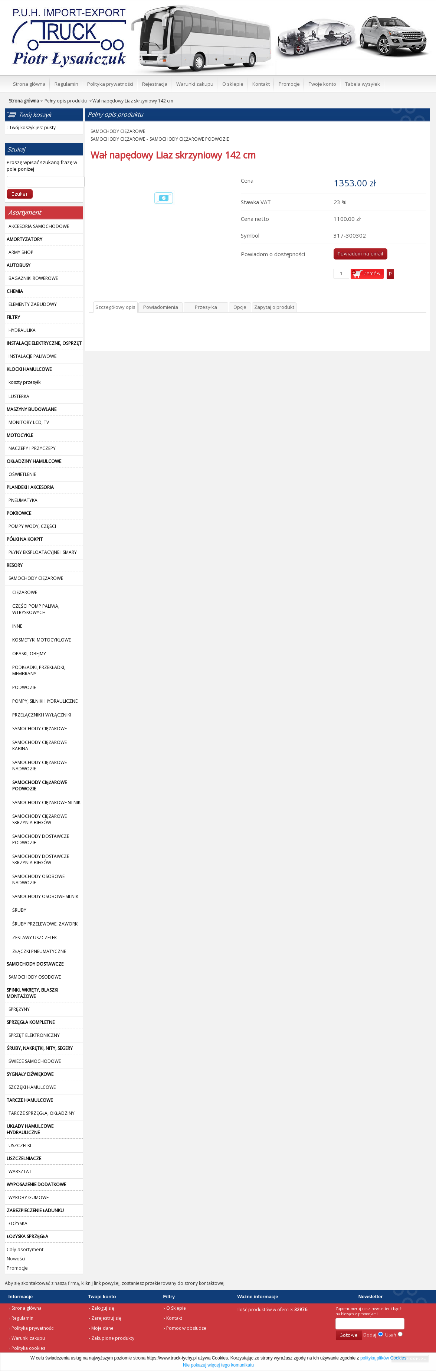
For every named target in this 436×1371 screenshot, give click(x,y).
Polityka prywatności (33, 1328)
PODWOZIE (24, 687)
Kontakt (174, 1318)
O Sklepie (176, 1308)
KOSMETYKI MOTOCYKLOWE (41, 640)
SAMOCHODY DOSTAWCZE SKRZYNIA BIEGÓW (40, 859)
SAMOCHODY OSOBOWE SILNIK (45, 896)
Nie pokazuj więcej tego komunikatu (218, 1365)
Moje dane (102, 1328)
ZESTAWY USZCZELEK (34, 937)
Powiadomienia (160, 307)
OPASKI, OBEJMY (29, 653)
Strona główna (27, 1308)
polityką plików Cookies (383, 1358)
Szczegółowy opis (115, 307)
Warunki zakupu (28, 1338)
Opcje (239, 307)
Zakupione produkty (112, 1338)
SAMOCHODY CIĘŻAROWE (39, 728)
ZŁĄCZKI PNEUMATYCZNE (39, 951)
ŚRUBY (19, 910)
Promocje (17, 1267)
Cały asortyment (25, 1249)
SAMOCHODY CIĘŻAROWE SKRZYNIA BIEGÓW (39, 819)
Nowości (16, 1258)
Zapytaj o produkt (274, 307)
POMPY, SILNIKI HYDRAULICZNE (45, 701)
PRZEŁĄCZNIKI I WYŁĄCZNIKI (41, 715)
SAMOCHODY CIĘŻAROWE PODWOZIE (189, 139)
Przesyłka (206, 307)
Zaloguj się (102, 1308)
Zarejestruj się (106, 1318)
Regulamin (22, 1318)
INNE (17, 626)
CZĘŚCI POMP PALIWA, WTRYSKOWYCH (35, 609)
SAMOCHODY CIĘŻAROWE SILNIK (46, 802)
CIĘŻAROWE (24, 592)
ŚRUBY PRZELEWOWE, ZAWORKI (45, 924)
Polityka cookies (28, 1348)
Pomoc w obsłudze (186, 1328)
